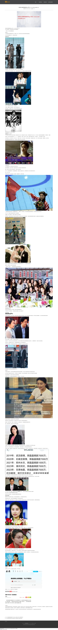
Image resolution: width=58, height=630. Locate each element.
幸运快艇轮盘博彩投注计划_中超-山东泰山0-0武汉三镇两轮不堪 (15, 617)
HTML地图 (34, 623)
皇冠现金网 (29, 624)
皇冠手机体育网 (13, 371)
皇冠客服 (32, 624)
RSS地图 (32, 623)
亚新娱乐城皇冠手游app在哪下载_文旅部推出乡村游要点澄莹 (14, 618)
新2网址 (34, 624)
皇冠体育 (27, 624)
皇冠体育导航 (24, 624)
